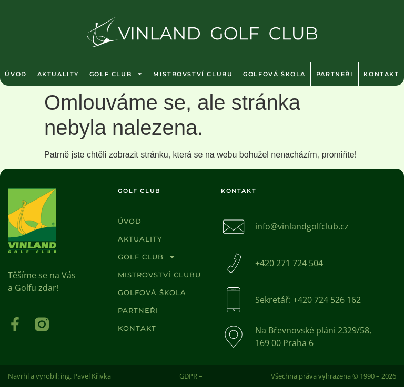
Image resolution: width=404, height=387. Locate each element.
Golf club (116, 74)
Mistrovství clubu (193, 74)
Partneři (335, 74)
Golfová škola (274, 74)
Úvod (15, 74)
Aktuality (58, 74)
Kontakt (137, 328)
